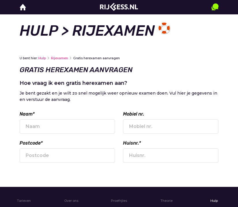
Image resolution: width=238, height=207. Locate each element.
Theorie (166, 201)
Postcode (31, 143)
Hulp (39, 30)
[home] (23, 7)
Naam (27, 114)
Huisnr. (132, 143)
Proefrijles (119, 201)
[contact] (214, 12)
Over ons (71, 201)
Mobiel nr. (133, 114)
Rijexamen (59, 58)
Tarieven (24, 201)
